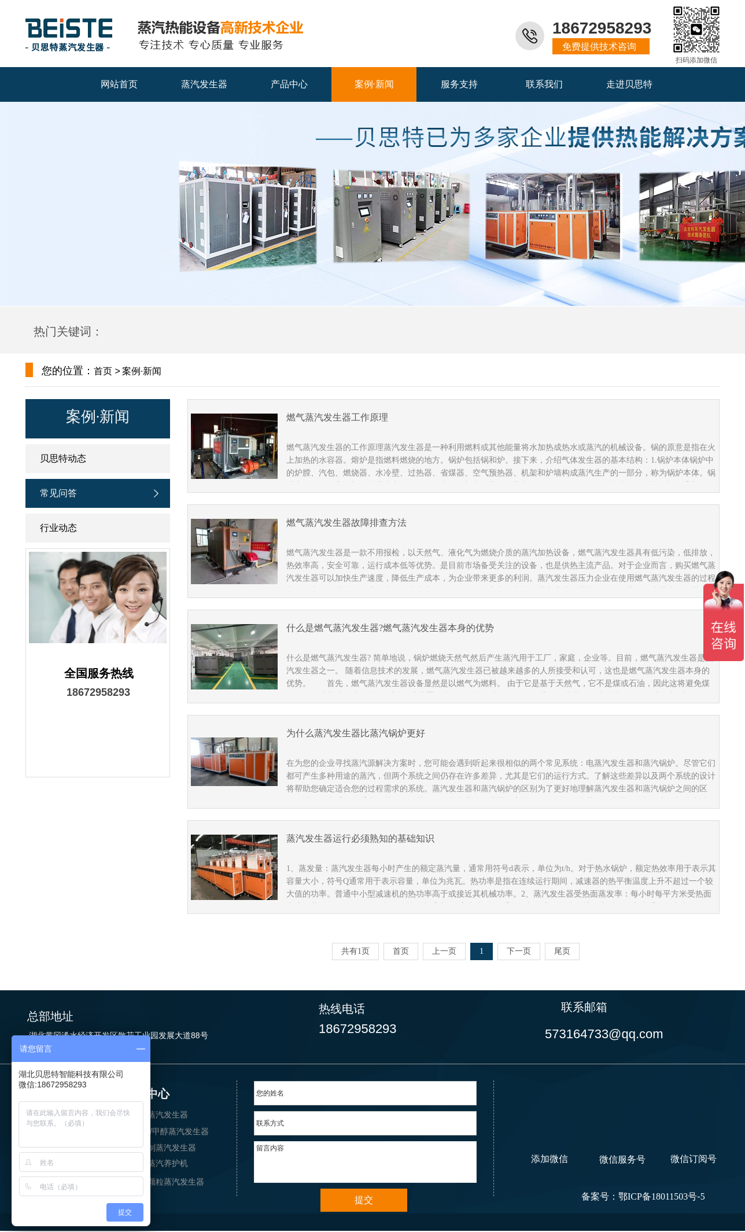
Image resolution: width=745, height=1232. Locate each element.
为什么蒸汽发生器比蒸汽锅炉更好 (355, 733)
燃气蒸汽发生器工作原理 (337, 417)
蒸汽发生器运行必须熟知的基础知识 (360, 838)
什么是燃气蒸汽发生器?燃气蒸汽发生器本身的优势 (390, 628)
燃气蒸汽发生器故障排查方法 (346, 523)
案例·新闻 (98, 416)
